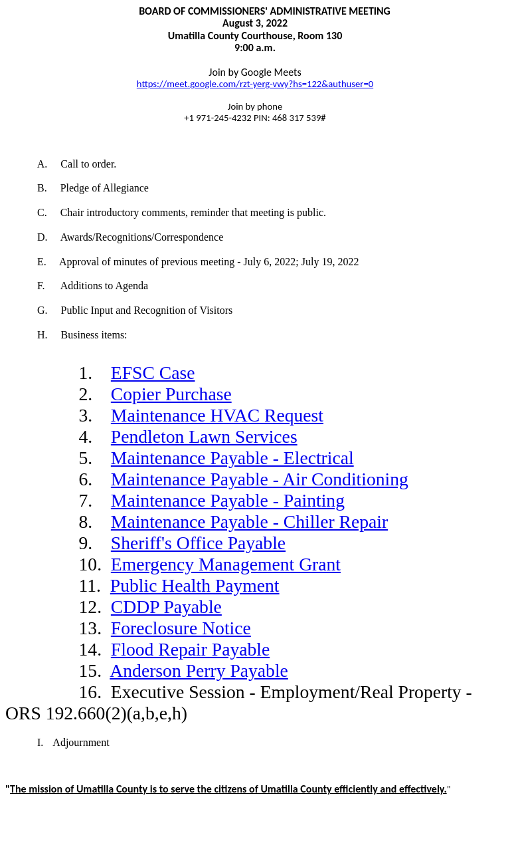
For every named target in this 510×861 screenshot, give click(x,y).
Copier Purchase (171, 394)
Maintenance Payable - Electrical (232, 457)
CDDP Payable (166, 606)
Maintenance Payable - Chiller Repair (249, 521)
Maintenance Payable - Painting (228, 500)
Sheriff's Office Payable (198, 543)
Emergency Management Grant (226, 564)
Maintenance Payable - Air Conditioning (259, 479)
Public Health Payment (195, 585)
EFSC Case (153, 372)
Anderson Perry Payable (199, 670)
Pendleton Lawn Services (204, 436)
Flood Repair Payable (190, 649)
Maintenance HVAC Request (217, 415)
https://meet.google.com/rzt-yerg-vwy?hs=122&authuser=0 (255, 84)
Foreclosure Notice (181, 628)
